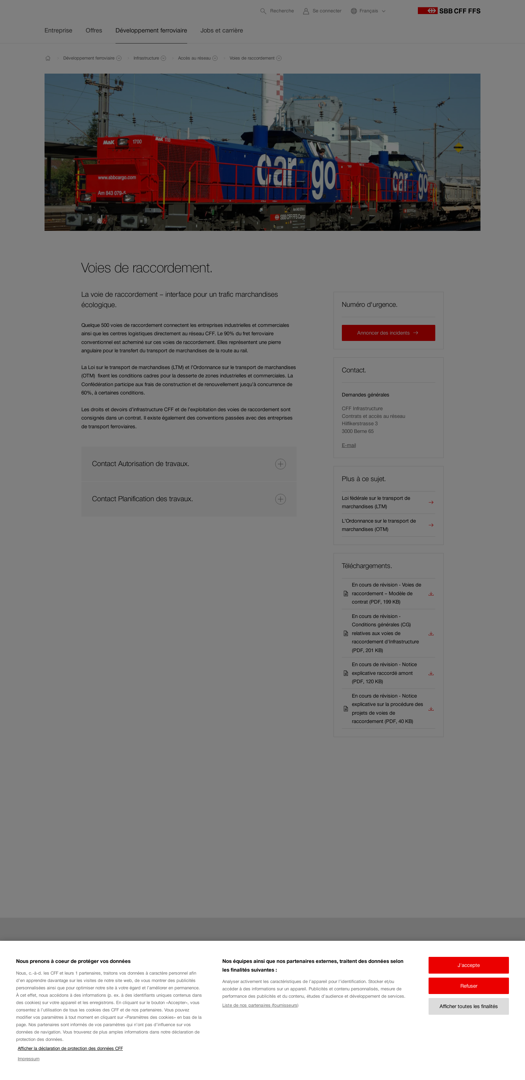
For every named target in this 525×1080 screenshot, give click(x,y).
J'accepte (469, 972)
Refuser (468, 992)
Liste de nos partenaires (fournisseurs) (260, 1011)
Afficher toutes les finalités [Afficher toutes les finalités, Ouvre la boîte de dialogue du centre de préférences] (469, 1013)
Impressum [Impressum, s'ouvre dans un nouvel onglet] (29, 1065)
